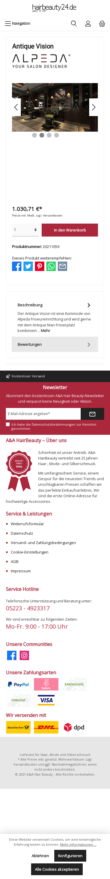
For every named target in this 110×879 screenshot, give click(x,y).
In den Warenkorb (70, 230)
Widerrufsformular (27, 523)
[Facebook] (12, 655)
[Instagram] (24, 655)
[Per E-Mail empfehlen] (62, 265)
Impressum (21, 571)
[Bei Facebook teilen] (17, 265)
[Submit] (92, 414)
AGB (14, 561)
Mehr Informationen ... (78, 844)
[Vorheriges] (16, 107)
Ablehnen (40, 855)
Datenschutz (22, 533)
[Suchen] (74, 23)
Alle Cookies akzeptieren (57, 869)
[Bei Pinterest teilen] (39, 265)
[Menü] (17, 23)
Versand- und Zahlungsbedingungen (43, 542)
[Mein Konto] (88, 23)
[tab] (55, 317)
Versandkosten (25, 764)
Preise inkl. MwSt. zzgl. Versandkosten (37, 215)
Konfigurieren (70, 855)
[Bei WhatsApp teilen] (51, 265)
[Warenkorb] (102, 23)
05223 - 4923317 (28, 608)
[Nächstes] (93, 107)
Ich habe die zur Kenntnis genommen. (53, 426)
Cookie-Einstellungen (29, 552)
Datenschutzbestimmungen (53, 424)
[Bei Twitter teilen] (28, 265)
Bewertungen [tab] (55, 344)
